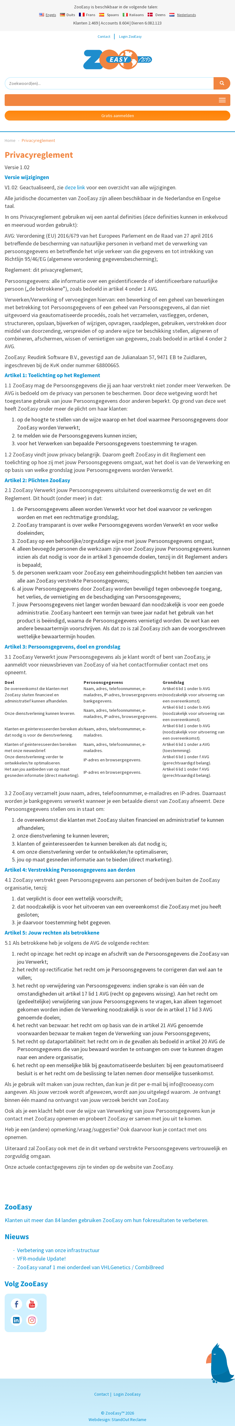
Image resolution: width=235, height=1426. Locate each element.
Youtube (32, 1304)
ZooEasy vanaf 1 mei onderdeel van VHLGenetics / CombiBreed (90, 1267)
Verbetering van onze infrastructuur (58, 1250)
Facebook (16, 1304)
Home (10, 140)
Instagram (32, 1320)
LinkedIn (16, 1320)
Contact (104, 36)
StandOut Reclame (129, 1419)
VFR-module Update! (41, 1258)
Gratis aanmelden (117, 115)
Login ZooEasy (130, 36)
